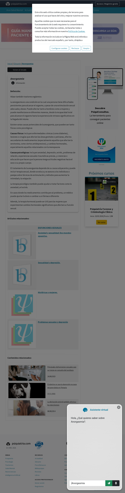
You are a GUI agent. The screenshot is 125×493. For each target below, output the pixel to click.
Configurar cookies (59, 48)
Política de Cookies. (76, 31)
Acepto (86, 48)
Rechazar (75, 48)
